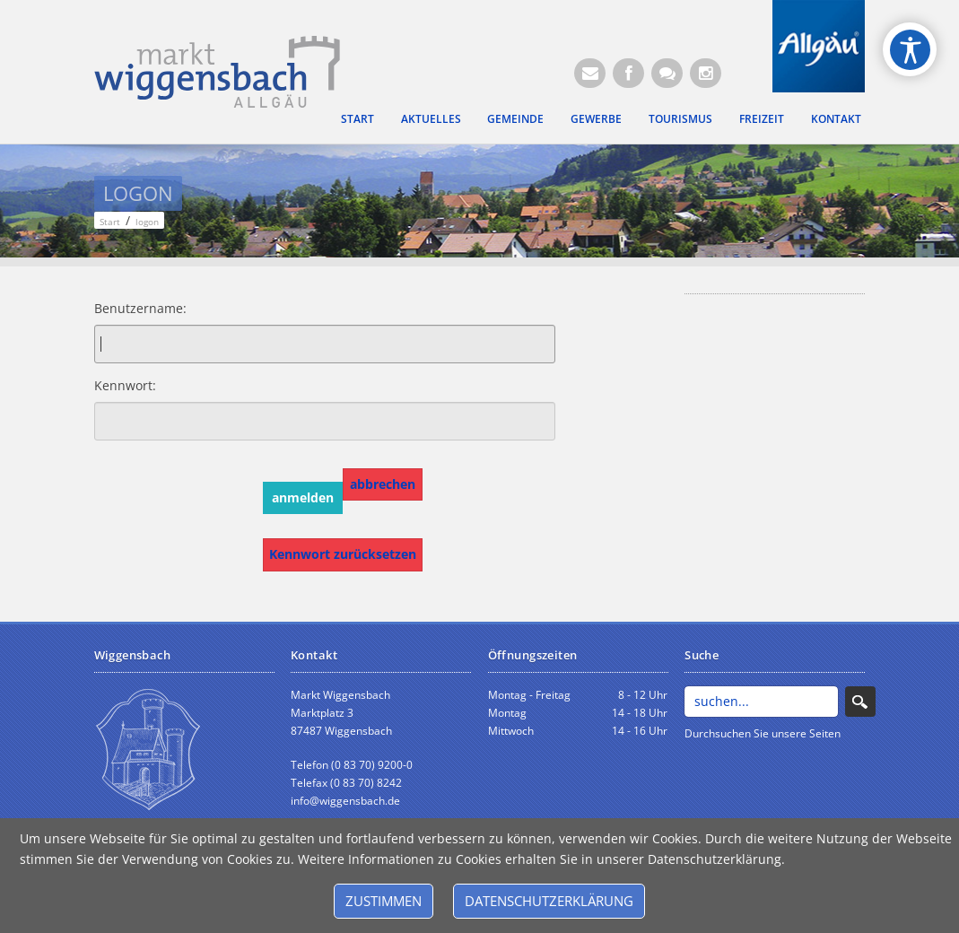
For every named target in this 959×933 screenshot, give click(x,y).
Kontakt (836, 118)
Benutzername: (124, 308)
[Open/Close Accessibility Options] (910, 50)
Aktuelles (431, 118)
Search (860, 701)
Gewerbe (596, 118)
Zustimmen (383, 901)
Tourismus (680, 118)
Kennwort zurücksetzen (342, 553)
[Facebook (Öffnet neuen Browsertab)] (628, 73)
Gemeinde (515, 118)
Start (357, 118)
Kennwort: (124, 385)
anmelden (303, 497)
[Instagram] (705, 73)
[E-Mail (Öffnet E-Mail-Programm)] (590, 73)
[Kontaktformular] (667, 73)
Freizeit (761, 118)
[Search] (761, 701)
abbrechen (382, 484)
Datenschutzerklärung (549, 901)
